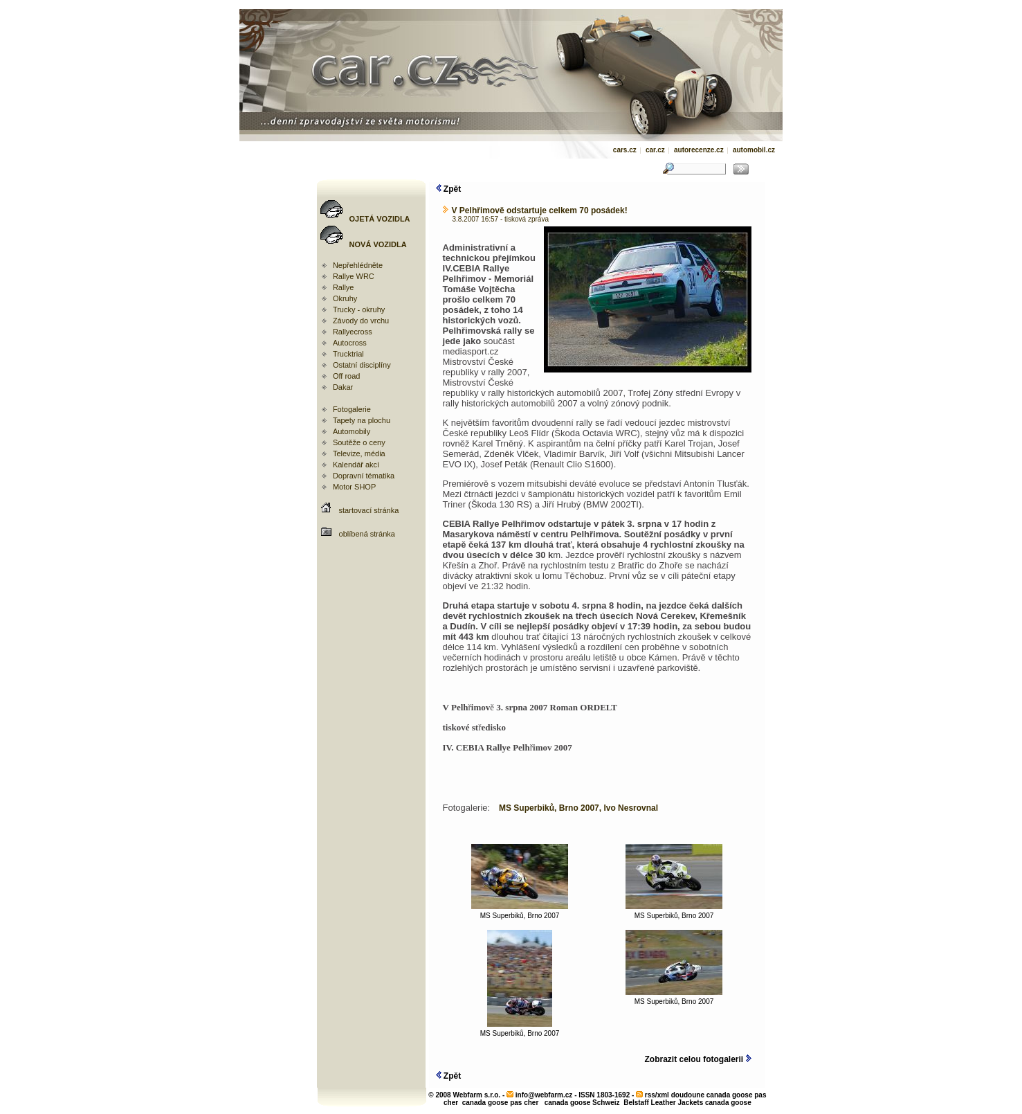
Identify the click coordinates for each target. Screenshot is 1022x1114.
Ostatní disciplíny (362, 365)
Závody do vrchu (361, 320)
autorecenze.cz (699, 150)
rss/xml (657, 1095)
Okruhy (345, 298)
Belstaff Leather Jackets (663, 1102)
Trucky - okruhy (359, 309)
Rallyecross (352, 331)
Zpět (449, 189)
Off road (347, 376)
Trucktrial (348, 354)
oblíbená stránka (367, 534)
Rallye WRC (353, 276)
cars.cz (625, 150)
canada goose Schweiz (582, 1102)
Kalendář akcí (356, 464)
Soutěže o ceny (359, 442)
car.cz (655, 150)
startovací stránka (369, 510)
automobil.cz (754, 150)
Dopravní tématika (363, 475)
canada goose (728, 1102)
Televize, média (359, 453)
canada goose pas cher (500, 1102)
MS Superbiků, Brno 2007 (519, 912)
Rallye (343, 287)
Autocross (350, 343)
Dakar (343, 387)
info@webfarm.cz (544, 1095)
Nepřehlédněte (358, 265)
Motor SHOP (354, 487)
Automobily (351, 431)
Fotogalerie (352, 409)
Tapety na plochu (361, 420)
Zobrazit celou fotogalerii (697, 1059)
